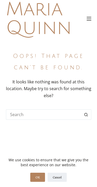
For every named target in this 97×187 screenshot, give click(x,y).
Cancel (57, 177)
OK (37, 177)
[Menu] (89, 18)
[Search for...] (43, 114)
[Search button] (86, 114)
